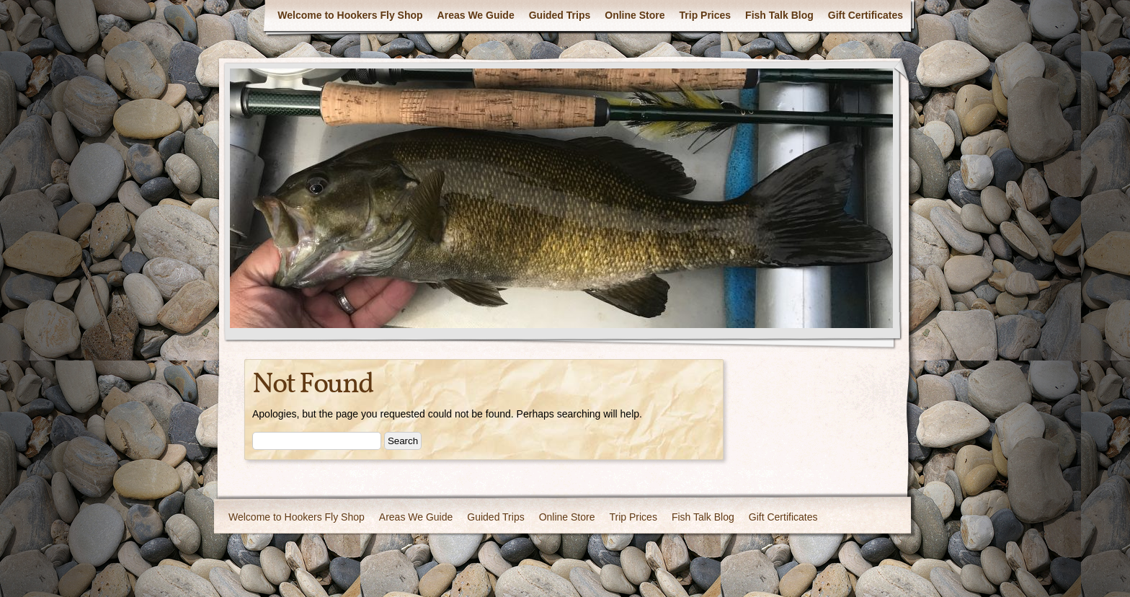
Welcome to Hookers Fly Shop (349, 15)
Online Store (634, 15)
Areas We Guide (476, 15)
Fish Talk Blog (779, 15)
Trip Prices (705, 15)
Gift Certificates (865, 15)
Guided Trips (560, 15)
